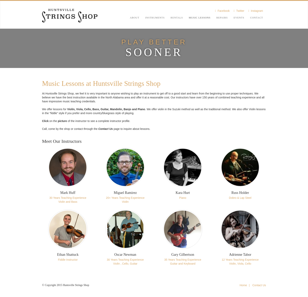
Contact (256, 17)
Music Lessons (200, 17)
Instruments (155, 17)
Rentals (176, 17)
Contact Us (259, 285)
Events (239, 17)
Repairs (222, 17)
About (134, 17)
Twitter (240, 10)
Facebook (224, 10)
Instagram (257, 10)
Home (243, 285)
